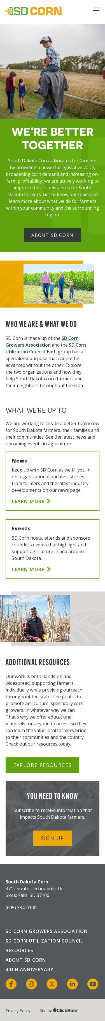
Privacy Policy (18, 1010)
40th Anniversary (29, 969)
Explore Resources (42, 765)
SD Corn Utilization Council (44, 941)
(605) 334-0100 (21, 908)
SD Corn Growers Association (47, 931)
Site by (59, 1010)
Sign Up (52, 838)
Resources (19, 950)
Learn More (28, 501)
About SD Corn (52, 235)
